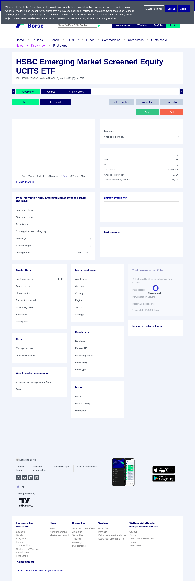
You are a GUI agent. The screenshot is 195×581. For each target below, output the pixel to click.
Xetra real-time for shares (112, 535)
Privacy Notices (109, 18)
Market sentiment (59, 535)
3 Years (74, 176)
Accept (184, 8)
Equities (36, 39)
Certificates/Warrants (27, 549)
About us (77, 531)
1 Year (64, 176)
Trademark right (62, 466)
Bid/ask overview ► (116, 197)
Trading (76, 538)
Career (133, 534)
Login (172, 25)
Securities (77, 535)
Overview (28, 91)
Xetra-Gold (136, 548)
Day (23, 176)
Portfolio (159, 25)
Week (31, 176)
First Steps (22, 556)
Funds (90, 39)
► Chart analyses (25, 182)
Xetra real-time (123, 25)
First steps (60, 45)
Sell (171, 112)
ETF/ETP (72, 39)
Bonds (54, 39)
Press (133, 538)
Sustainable (159, 39)
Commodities (111, 39)
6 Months (53, 176)
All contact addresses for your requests (40, 570)
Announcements (59, 531)
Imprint (19, 470)
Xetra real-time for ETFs (111, 538)
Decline (171, 8)
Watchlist (142, 25)
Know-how (38, 45)
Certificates (135, 39)
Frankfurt (55, 101)
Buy (147, 112)
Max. (83, 176)
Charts (51, 91)
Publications (79, 545)
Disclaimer (37, 466)
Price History (76, 91)
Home (20, 39)
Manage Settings (154, 8)
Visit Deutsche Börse (83, 528)
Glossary (77, 542)
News (19, 45)
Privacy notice (39, 470)
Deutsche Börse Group (142, 541)
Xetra (25, 101)
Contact (20, 466)
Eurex (133, 545)
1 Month (41, 176)
